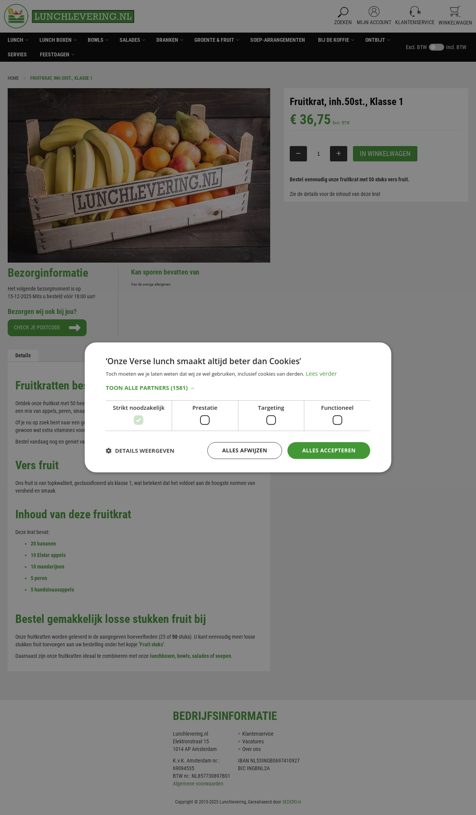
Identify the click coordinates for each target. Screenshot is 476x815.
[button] (238, 387)
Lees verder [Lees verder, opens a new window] (321, 374)
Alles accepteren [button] (329, 450)
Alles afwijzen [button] (245, 450)
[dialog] (238, 407)
